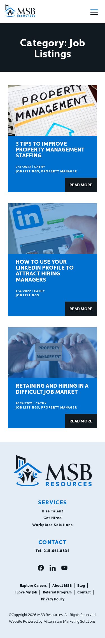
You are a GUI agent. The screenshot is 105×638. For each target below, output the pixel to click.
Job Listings (27, 171)
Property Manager (59, 171)
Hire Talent (52, 510)
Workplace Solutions (52, 524)
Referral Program (57, 591)
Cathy (39, 167)
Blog (81, 585)
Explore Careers (33, 585)
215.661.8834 (57, 550)
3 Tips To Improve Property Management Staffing (50, 149)
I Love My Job (26, 591)
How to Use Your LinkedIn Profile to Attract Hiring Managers (45, 270)
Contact (84, 591)
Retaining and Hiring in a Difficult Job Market (52, 388)
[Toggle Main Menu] (94, 12)
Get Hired (52, 517)
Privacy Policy (52, 598)
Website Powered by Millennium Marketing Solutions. (52, 621)
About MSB (62, 585)
